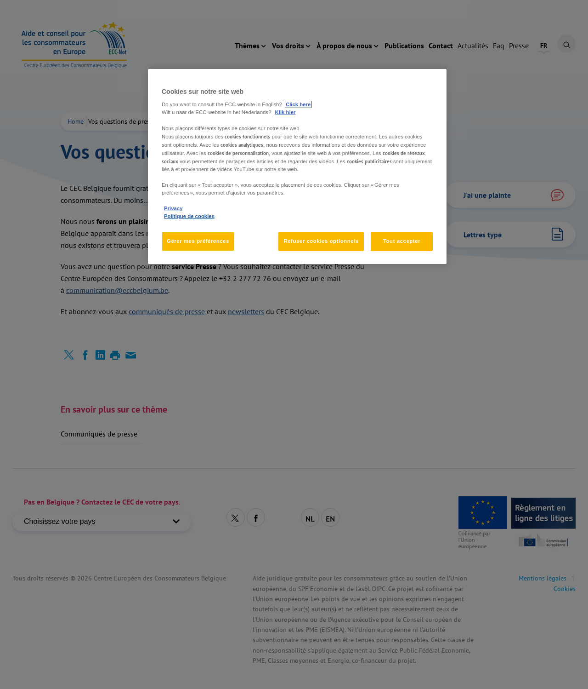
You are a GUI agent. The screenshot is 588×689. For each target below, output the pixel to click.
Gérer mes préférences (198, 241)
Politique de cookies (189, 216)
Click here (298, 104)
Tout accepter (401, 241)
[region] (297, 166)
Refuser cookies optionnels (320, 241)
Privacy (173, 208)
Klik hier (285, 112)
